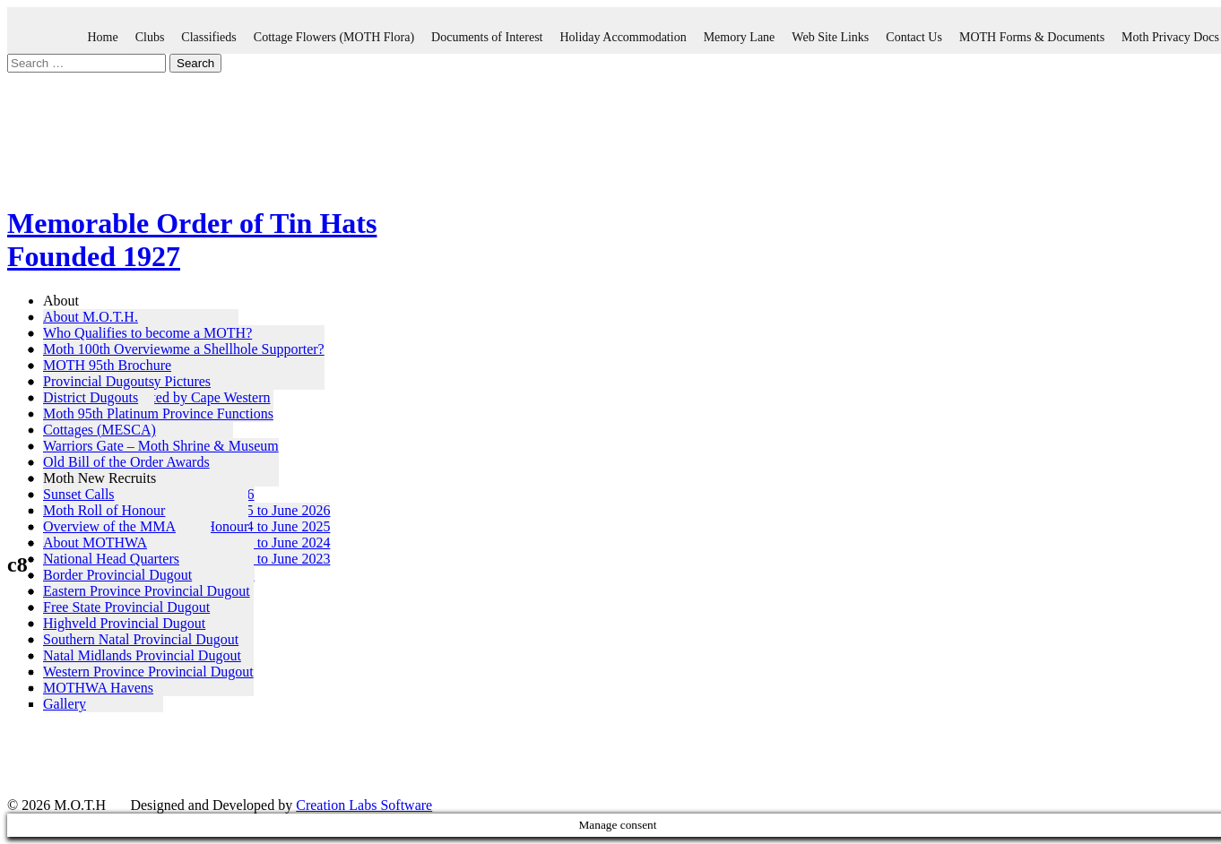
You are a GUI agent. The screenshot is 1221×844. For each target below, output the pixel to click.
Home (102, 37)
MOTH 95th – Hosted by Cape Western (157, 397)
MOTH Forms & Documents (1031, 37)
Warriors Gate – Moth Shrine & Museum (161, 445)
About (61, 300)
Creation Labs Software (364, 805)
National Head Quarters (111, 558)
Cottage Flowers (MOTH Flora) (334, 37)
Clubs (150, 37)
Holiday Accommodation (622, 37)
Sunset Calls (79, 494)
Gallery (64, 703)
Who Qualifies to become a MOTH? (147, 332)
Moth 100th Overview (106, 349)
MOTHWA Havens (98, 687)
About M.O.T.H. (90, 316)
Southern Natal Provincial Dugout (140, 639)
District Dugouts (90, 397)
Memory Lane (739, 37)
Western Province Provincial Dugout (148, 671)
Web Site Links (830, 37)
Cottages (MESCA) (99, 429)
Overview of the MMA (109, 526)
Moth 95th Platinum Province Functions (158, 413)
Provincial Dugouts (98, 381)
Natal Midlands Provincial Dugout (142, 655)
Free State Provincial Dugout (126, 607)
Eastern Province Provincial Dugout (146, 591)
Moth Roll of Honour (104, 510)
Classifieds (208, 37)
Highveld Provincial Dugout (124, 623)
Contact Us (914, 37)
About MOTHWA (95, 542)
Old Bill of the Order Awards (126, 461)
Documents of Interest (486, 37)
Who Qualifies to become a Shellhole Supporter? (184, 349)
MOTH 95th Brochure (107, 365)
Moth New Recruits (99, 478)
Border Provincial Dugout (117, 574)
